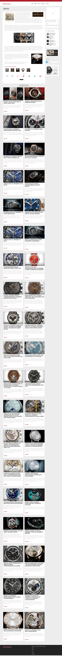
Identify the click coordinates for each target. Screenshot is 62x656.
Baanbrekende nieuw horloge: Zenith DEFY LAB (12, 267)
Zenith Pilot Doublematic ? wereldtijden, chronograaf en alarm (13, 564)
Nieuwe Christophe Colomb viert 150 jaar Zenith (13, 531)
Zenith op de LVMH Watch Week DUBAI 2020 (12, 102)
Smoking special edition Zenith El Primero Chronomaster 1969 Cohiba (34, 415)
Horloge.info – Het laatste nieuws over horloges (38, 646)
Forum (33, 649)
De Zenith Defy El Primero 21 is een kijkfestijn (13, 213)
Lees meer (5, 111)
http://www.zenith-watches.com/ (10, 66)
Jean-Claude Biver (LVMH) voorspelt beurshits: (33, 240)
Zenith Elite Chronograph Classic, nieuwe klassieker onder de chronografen (34, 445)
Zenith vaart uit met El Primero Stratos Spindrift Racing (34, 532)
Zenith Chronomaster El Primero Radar (33, 101)
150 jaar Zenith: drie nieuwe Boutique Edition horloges (13, 502)
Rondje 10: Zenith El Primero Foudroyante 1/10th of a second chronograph (32, 597)
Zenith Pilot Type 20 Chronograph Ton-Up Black (32, 185)
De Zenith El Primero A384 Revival (33, 129)
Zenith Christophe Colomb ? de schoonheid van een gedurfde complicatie (34, 564)
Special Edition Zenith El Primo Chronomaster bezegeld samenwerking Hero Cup (12, 445)
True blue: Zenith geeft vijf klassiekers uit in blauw (34, 355)
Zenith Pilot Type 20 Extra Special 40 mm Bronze (34, 213)
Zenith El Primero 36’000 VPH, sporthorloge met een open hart (13, 356)
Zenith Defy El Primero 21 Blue (12, 240)
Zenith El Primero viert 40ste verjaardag (33, 630)
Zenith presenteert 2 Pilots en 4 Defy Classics (34, 157)
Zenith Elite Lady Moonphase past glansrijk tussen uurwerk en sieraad (34, 268)
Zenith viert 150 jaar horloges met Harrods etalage (33, 503)
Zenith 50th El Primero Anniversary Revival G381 (12, 129)
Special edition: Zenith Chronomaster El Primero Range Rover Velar (13, 297)
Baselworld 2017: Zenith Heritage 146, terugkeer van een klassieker (34, 297)
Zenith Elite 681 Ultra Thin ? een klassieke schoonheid (13, 630)
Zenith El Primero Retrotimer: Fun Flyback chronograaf (12, 597)
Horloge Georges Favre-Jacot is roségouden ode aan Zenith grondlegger (12, 475)
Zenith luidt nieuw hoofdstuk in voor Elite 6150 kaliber (33, 475)
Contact (33, 652)
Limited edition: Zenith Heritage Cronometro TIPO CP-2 (34, 385)
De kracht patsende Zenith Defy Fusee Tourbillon (13, 157)
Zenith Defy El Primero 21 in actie (13, 184)
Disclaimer (33, 654)
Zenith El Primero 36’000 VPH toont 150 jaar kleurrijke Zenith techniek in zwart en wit (13, 327)
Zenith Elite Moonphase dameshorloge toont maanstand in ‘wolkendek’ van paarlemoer (13, 415)
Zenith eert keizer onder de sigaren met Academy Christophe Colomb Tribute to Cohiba (13, 386)
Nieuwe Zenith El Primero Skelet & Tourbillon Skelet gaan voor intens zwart (34, 326)
